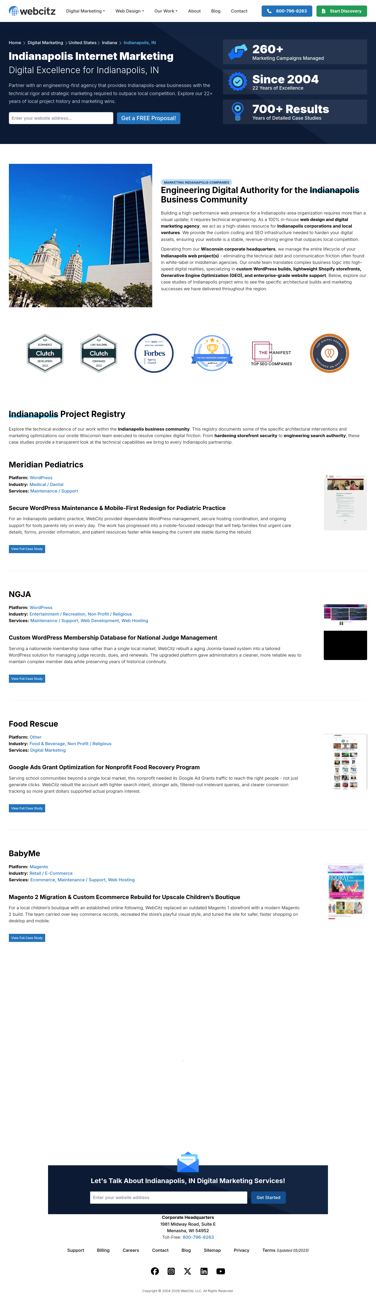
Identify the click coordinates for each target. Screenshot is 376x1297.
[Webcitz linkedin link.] (204, 1271)
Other (36, 737)
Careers (131, 1250)
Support (75, 1250)
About (194, 11)
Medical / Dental (46, 484)
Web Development (100, 620)
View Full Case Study (27, 549)
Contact (239, 11)
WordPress (41, 477)
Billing (103, 1250)
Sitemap (212, 1250)
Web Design (127, 11)
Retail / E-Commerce (51, 873)
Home (15, 42)
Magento (39, 866)
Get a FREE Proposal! (148, 118)
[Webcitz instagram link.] (171, 1271)
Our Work (164, 11)
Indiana (109, 42)
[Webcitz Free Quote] (341, 11)
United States (82, 42)
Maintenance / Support (54, 491)
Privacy (242, 1250)
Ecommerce (42, 879)
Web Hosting (134, 620)
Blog (216, 11)
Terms (285, 1250)
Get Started (268, 1197)
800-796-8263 (198, 1237)
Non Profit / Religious (110, 614)
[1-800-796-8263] (286, 11)
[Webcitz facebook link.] (155, 1271)
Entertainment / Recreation (57, 614)
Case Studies (306, 118)
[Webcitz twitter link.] (188, 1271)
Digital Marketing (84, 11)
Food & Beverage (47, 743)
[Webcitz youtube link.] (220, 1271)
